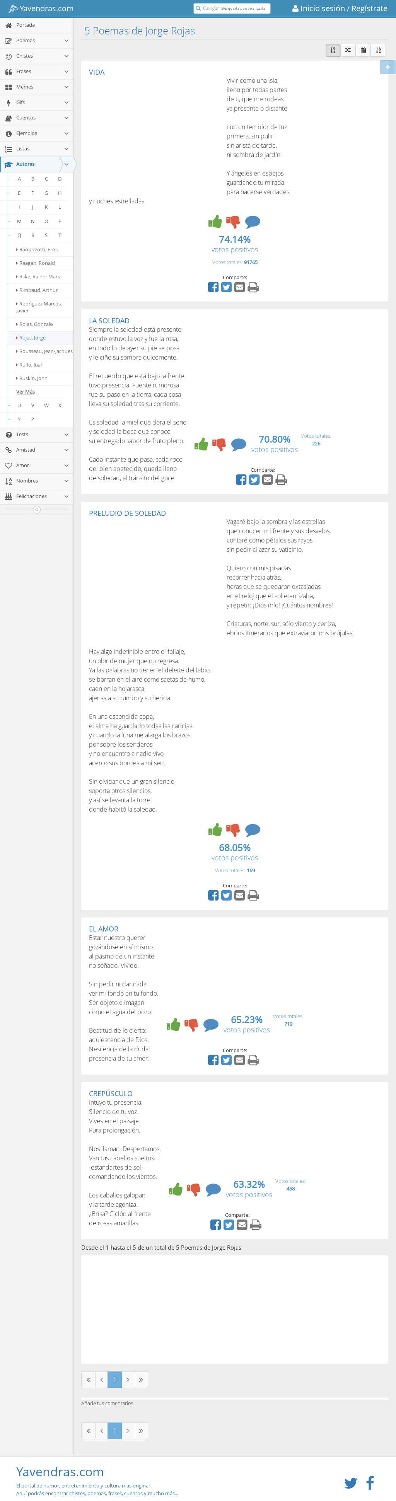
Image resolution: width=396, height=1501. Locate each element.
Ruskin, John (32, 378)
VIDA (96, 72)
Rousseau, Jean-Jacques (44, 351)
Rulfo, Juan (30, 364)
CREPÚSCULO (111, 1093)
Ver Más (25, 391)
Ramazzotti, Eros (37, 249)
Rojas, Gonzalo (34, 324)
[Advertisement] (154, 134)
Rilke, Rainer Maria (38, 276)
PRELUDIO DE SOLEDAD (127, 513)
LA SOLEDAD (109, 320)
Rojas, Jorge (31, 337)
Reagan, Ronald (35, 262)
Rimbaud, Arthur (37, 290)
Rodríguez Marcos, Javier (39, 307)
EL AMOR (103, 928)
